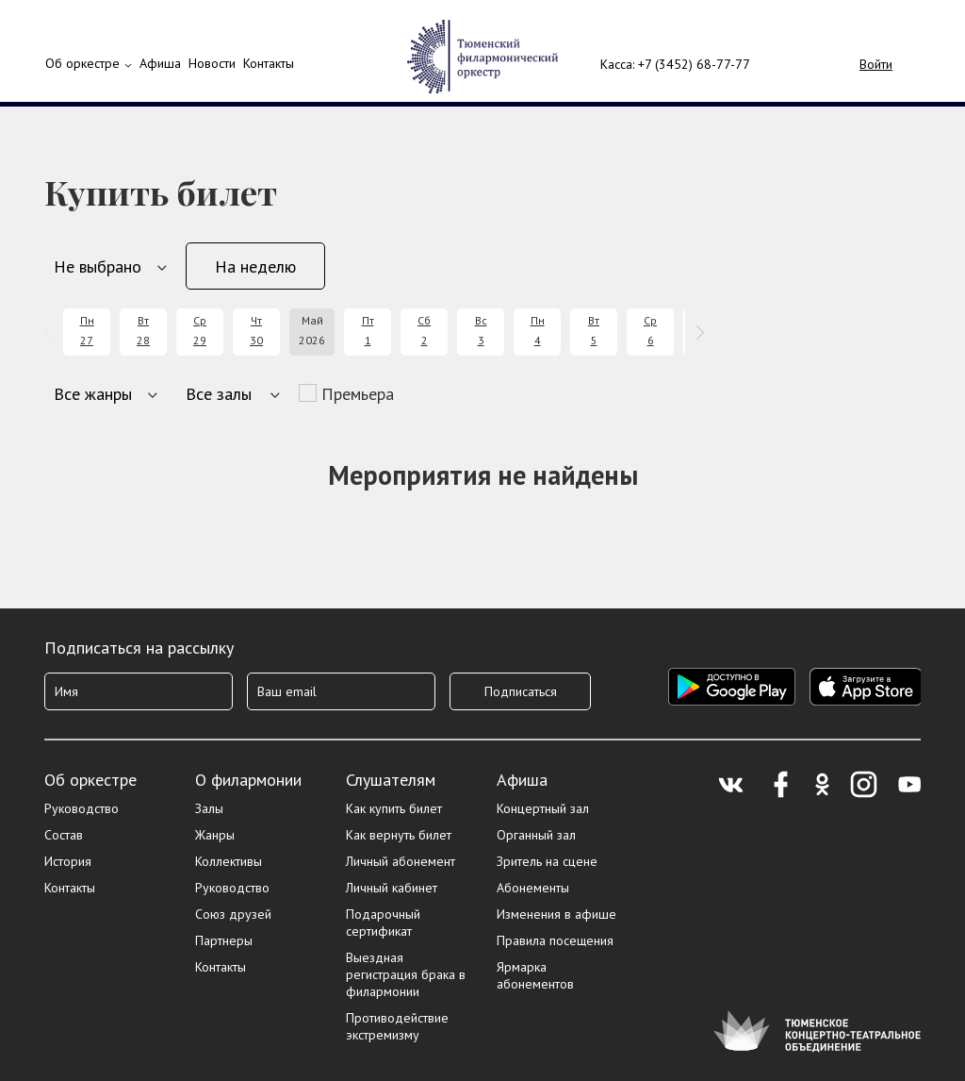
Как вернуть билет (398, 834)
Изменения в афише (556, 914)
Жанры (215, 834)
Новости (212, 63)
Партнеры (224, 940)
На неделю (255, 266)
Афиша (522, 779)
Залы (209, 808)
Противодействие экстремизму (397, 1026)
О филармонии (248, 779)
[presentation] (51, 332)
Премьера (357, 394)
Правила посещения (555, 940)
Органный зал (536, 834)
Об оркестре (82, 63)
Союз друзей (233, 914)
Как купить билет (394, 808)
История (67, 861)
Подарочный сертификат (383, 923)
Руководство (81, 808)
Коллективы (228, 861)
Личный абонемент (400, 861)
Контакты (268, 63)
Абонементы (533, 887)
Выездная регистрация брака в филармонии (406, 974)
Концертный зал (543, 808)
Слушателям (390, 779)
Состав (63, 834)
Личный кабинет (391, 887)
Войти (875, 64)
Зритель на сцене (547, 861)
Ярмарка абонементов (535, 975)
